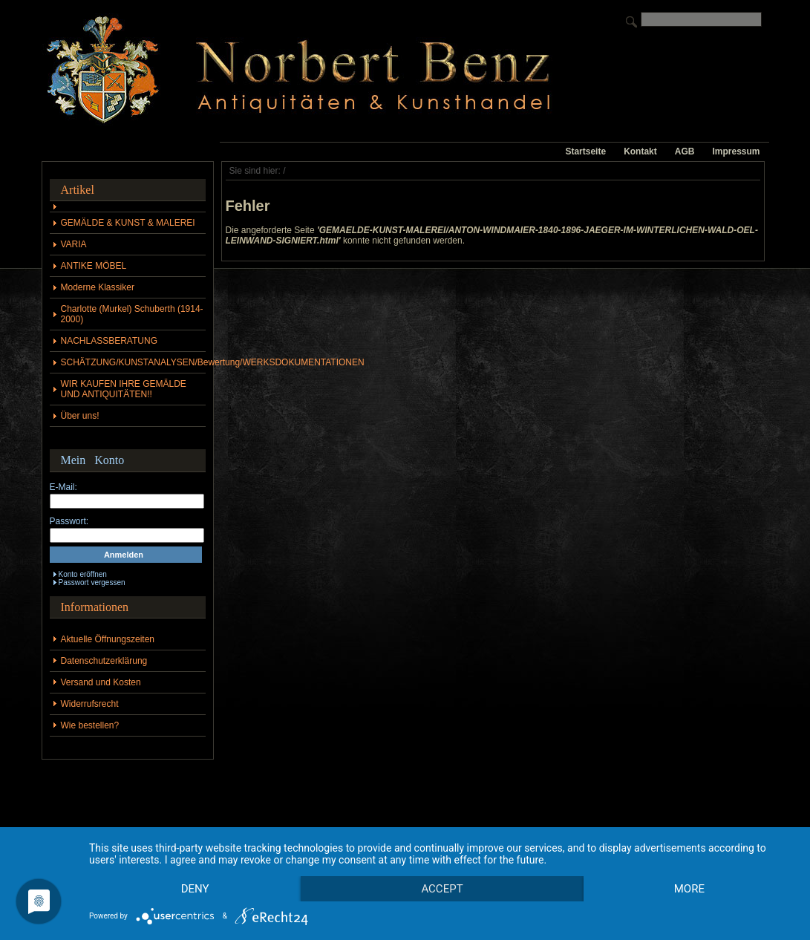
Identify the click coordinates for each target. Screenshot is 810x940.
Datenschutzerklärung (104, 661)
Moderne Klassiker (97, 287)
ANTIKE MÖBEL (94, 266)
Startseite (585, 151)
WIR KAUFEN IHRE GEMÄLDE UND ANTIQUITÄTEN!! (123, 389)
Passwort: (69, 521)
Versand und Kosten (101, 682)
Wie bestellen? (90, 725)
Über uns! (80, 416)
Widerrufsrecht (90, 704)
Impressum (736, 151)
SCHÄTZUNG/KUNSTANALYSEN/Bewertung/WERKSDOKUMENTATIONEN (133, 362)
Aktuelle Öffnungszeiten (108, 639)
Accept (442, 888)
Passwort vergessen (92, 582)
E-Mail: (63, 487)
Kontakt (640, 151)
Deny (195, 888)
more (689, 888)
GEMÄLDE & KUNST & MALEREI (128, 223)
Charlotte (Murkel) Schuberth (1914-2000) (132, 314)
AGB (685, 151)
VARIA (74, 244)
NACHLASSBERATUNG (109, 341)
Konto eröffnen (83, 574)
